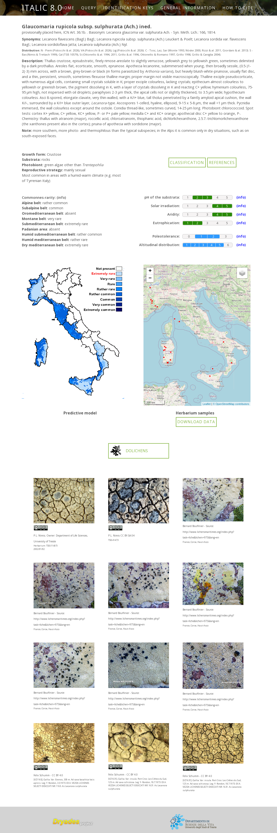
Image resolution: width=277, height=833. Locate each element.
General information (188, 7)
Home (67, 7)
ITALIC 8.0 (42, 7)
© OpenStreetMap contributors (231, 403)
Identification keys (128, 7)
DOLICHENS (129, 451)
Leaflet (207, 403)
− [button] (150, 278)
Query (88, 7)
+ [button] (150, 271)
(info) (61, 197)
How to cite (238, 7)
